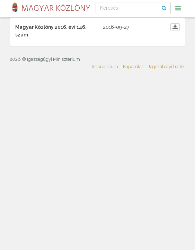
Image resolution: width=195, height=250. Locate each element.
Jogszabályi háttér (166, 66)
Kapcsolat (133, 66)
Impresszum (105, 66)
